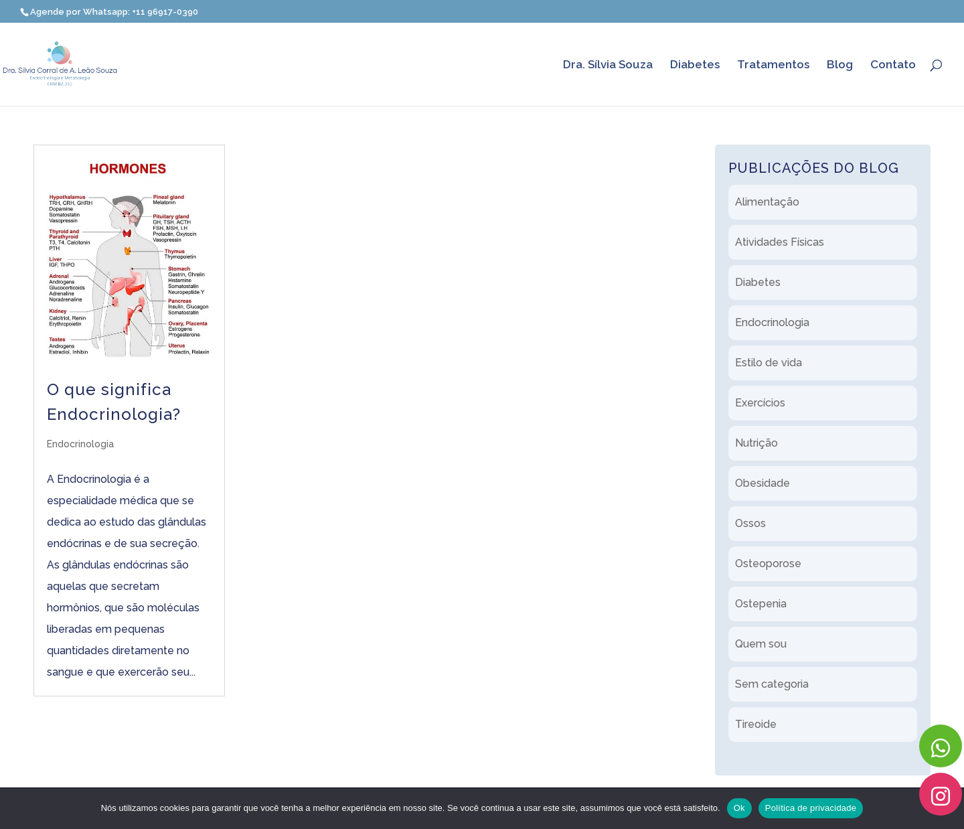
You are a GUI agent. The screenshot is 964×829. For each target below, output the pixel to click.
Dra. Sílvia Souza (608, 65)
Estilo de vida (768, 362)
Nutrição (756, 443)
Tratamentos (773, 65)
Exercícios (760, 402)
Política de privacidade (811, 808)
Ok (739, 808)
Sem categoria (772, 684)
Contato (893, 65)
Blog (840, 65)
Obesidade (762, 483)
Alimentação (767, 202)
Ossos (750, 523)
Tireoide (756, 724)
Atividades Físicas (779, 242)
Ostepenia (761, 603)
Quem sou (761, 643)
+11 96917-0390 (165, 12)
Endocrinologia (80, 444)
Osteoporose (768, 563)
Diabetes (695, 65)
